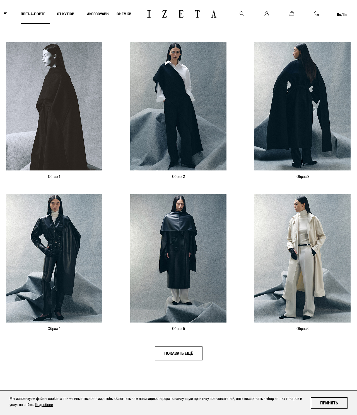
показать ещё (178, 353)
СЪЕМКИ (124, 13)
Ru (339, 14)
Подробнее (44, 404)
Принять (329, 403)
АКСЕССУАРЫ (98, 13)
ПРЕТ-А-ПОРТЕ (33, 13)
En (345, 14)
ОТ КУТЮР (66, 13)
